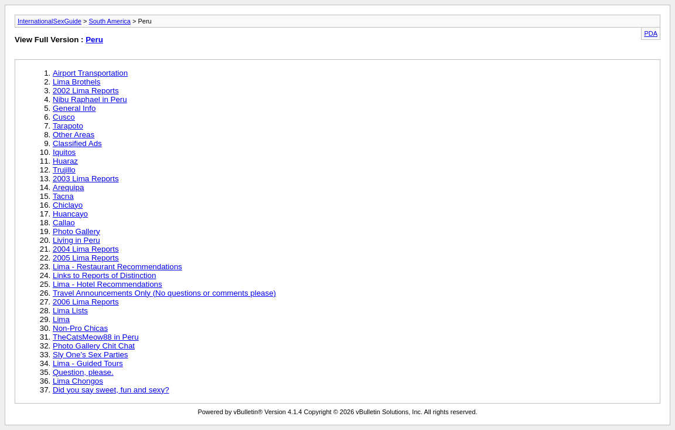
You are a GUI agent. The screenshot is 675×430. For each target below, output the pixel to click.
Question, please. (83, 372)
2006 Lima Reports (86, 301)
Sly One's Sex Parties (90, 354)
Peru (94, 39)
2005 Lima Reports (86, 257)
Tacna (63, 196)
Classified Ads (77, 143)
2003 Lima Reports (86, 178)
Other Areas (73, 134)
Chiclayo (68, 205)
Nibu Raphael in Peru (90, 99)
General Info (74, 108)
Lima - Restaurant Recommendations (117, 266)
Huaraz (65, 161)
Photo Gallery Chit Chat (94, 345)
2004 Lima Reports (86, 249)
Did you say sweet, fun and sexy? (111, 389)
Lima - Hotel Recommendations (107, 284)
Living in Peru (76, 240)
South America (109, 21)
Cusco (64, 117)
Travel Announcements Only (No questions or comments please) (164, 293)
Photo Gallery (76, 231)
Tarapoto (68, 125)
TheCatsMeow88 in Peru (96, 337)
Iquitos (64, 152)
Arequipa (68, 187)
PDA (650, 33)
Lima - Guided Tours (88, 363)
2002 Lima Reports (86, 90)
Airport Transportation (90, 73)
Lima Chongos (78, 381)
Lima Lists (70, 310)
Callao (64, 222)
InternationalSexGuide (49, 21)
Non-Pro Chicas (80, 328)
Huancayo (70, 213)
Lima (61, 319)
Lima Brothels (77, 81)
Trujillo (64, 169)
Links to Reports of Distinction (104, 275)
